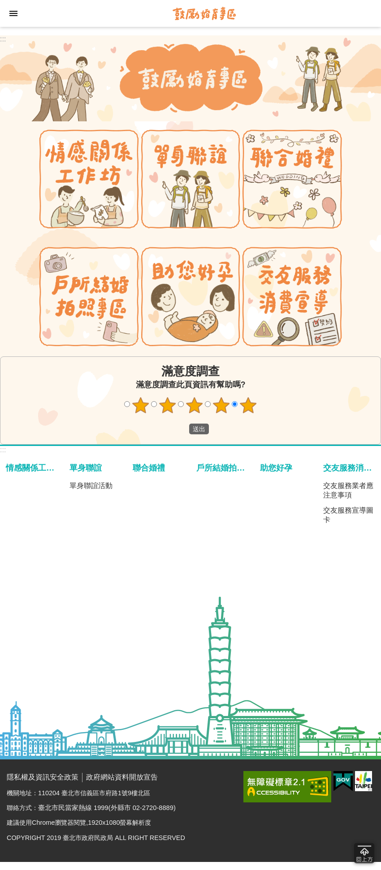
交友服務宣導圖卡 (348, 514)
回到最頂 (364, 853)
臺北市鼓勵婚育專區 (204, 13)
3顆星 (194, 405)
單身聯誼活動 (91, 485)
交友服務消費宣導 (351, 467)
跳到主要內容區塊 (4, 4)
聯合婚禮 (149, 467)
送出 (180, 428)
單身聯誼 (85, 467)
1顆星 (140, 405)
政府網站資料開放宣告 (122, 777)
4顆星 (221, 405)
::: (3, 39)
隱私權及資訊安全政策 (42, 777)
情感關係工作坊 (33, 467)
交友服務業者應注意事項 (348, 490)
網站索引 (13, 13)
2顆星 (167, 405)
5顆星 (248, 405)
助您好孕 (276, 467)
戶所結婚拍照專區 (224, 467)
